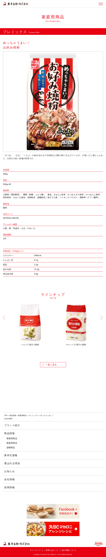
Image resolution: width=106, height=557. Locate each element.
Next (102, 318)
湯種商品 (10, 447)
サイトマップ (35, 550)
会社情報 (9, 479)
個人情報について (69, 550)
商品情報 (12, 415)
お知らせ (9, 471)
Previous (4, 318)
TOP (5, 415)
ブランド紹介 (12, 425)
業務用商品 (11, 438)
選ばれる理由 (12, 463)
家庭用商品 (22, 415)
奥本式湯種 (10, 455)
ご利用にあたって (51, 550)
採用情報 (9, 487)
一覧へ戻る (51, 364)
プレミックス (33, 415)
